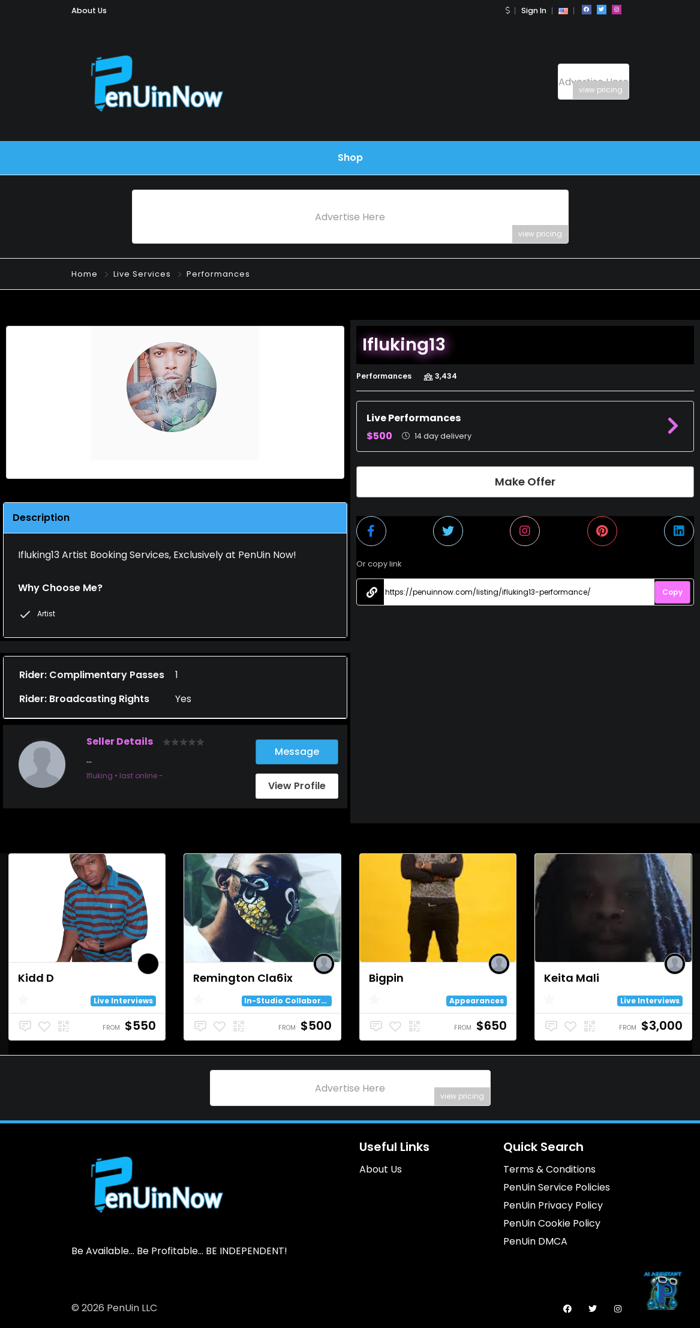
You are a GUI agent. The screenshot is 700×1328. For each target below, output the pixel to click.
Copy (672, 592)
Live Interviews (123, 1001)
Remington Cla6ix (243, 977)
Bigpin (386, 977)
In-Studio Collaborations (295, 1001)
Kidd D (36, 977)
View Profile (297, 786)
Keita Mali (571, 977)
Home (84, 274)
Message (297, 752)
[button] (507, 10)
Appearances (476, 1001)
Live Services (142, 274)
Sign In (533, 10)
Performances (218, 274)
